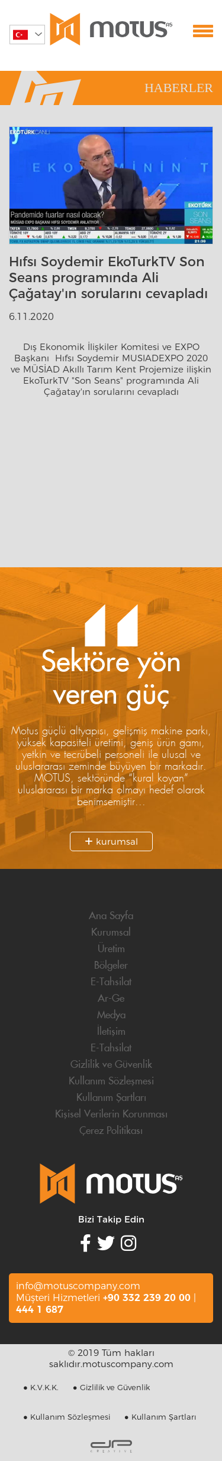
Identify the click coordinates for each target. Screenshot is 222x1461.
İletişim (111, 1032)
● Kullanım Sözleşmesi (66, 1416)
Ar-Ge (111, 999)
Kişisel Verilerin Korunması (111, 1114)
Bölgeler (111, 966)
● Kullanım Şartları (160, 1416)
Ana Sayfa (111, 916)
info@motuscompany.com (78, 1286)
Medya (111, 1015)
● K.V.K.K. (41, 1387)
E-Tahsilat (111, 982)
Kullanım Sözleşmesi (111, 1081)
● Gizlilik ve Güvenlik (111, 1387)
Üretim (111, 949)
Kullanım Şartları (111, 1098)
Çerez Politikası (111, 1131)
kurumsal (111, 841)
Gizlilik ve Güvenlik (111, 1065)
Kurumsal (111, 933)
